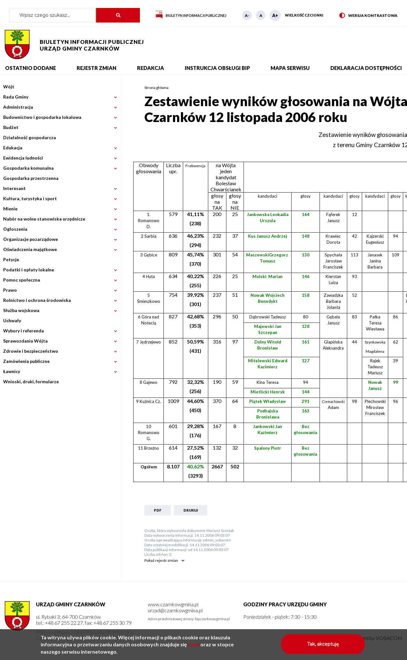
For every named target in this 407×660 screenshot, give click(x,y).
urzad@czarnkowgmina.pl (175, 610)
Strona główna (156, 87)
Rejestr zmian (96, 68)
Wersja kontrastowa (368, 15)
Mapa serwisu (290, 68)
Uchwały (12, 320)
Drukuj (190, 510)
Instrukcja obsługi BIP (217, 68)
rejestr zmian (161, 560)
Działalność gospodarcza (29, 137)
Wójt (8, 86)
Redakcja (150, 68)
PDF (157, 510)
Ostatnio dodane (30, 68)
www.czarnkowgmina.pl (173, 604)
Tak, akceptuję (323, 647)
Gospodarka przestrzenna (31, 178)
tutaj (193, 647)
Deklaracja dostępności (366, 68)
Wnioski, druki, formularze (31, 381)
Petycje (11, 259)
